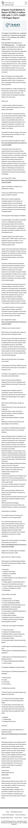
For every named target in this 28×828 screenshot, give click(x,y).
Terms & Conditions (20, 815)
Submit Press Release (8, 815)
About (7, 812)
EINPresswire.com (9, 45)
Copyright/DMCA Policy (7, 817)
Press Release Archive (16, 812)
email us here (5, 774)
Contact (25, 817)
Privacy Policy (18, 817)
